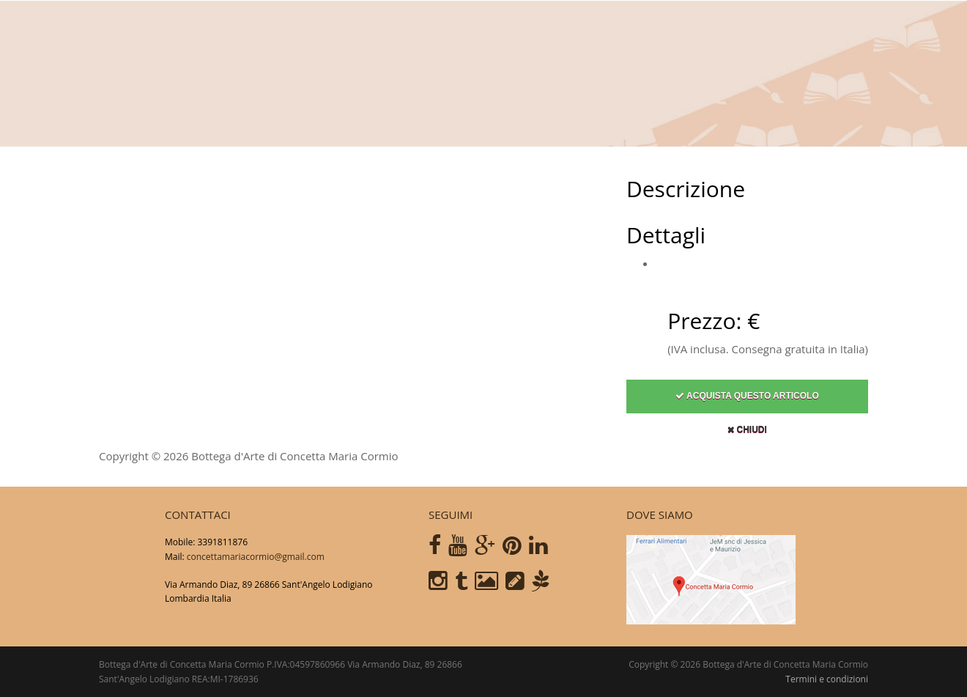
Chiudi (747, 435)
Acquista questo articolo (747, 402)
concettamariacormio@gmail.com (256, 556)
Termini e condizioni (826, 679)
